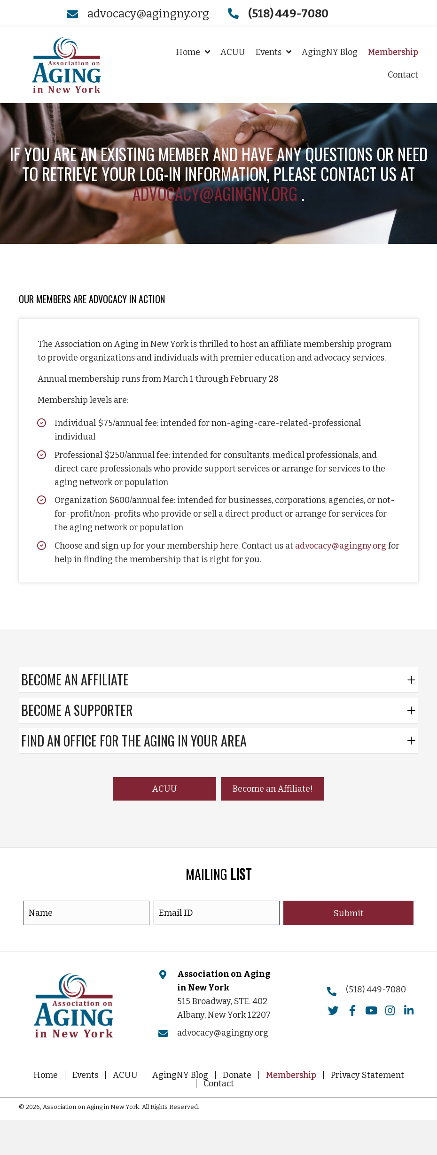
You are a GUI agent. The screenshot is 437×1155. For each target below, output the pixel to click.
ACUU (125, 1075)
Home (45, 1075)
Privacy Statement (367, 1075)
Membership (291, 1075)
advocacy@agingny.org (148, 13)
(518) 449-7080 (376, 989)
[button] (164, 789)
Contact (218, 1083)
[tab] (218, 680)
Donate (237, 1075)
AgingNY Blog (180, 1075)
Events (85, 1075)
